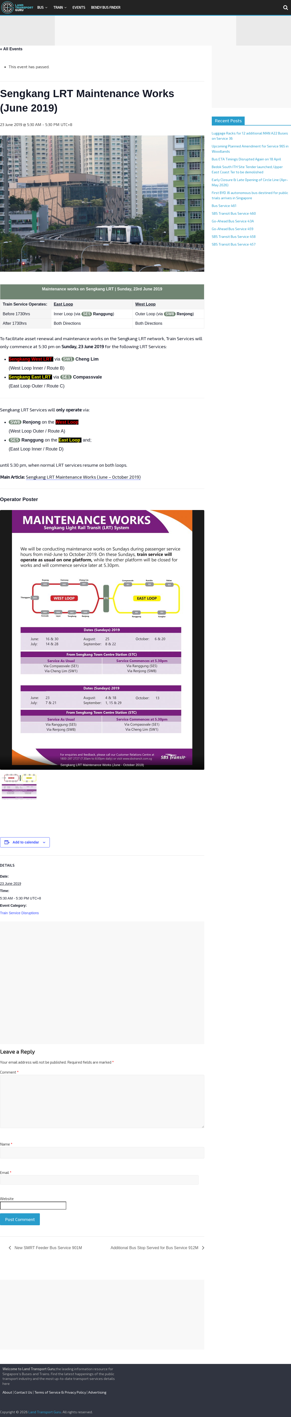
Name (6, 1144)
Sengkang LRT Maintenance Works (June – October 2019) (83, 477)
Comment (9, 1072)
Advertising (97, 1392)
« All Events (11, 49)
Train (58, 7)
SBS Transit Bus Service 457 (233, 244)
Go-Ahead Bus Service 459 (232, 229)
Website (7, 1198)
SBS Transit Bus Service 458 (234, 236)
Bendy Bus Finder (105, 7)
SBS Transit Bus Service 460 (234, 213)
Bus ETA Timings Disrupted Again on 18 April (246, 159)
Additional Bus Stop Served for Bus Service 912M (155, 1248)
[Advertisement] (145, 31)
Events (79, 7)
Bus (40, 7)
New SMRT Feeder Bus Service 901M (47, 1248)
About (7, 1392)
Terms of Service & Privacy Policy (60, 1392)
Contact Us (23, 1392)
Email (5, 1172)
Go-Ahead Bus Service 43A (233, 221)
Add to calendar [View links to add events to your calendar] (26, 842)
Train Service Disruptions (19, 913)
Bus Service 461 (224, 205)
